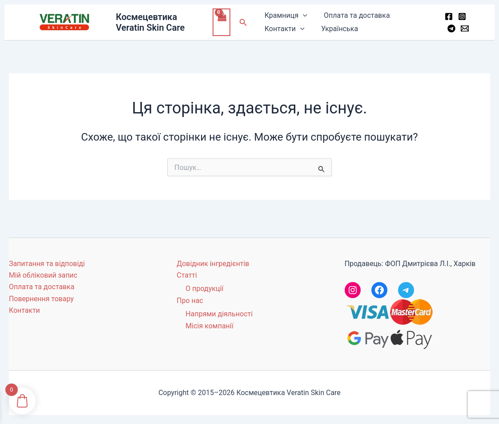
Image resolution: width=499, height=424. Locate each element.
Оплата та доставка (354, 15)
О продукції (204, 288)
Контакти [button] (285, 29)
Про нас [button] (190, 300)
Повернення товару (41, 299)
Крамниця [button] (286, 15)
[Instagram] (461, 16)
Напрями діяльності (219, 314)
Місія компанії (209, 326)
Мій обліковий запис (43, 275)
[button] (245, 22)
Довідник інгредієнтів (213, 263)
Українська (337, 28)
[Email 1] (464, 28)
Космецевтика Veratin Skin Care (151, 22)
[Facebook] (448, 16)
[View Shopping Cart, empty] (223, 22)
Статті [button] (187, 275)
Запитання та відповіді (47, 263)
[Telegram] (451, 28)
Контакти (24, 310)
